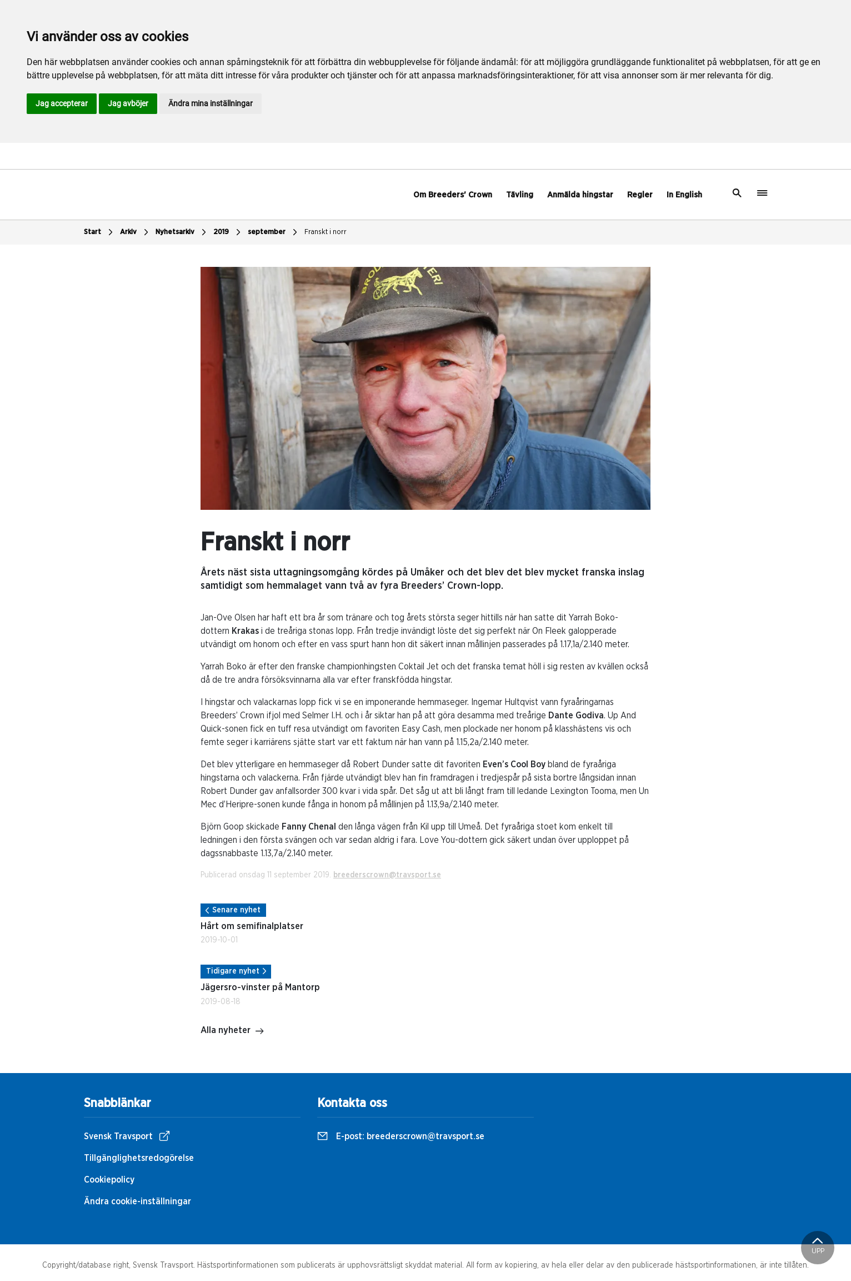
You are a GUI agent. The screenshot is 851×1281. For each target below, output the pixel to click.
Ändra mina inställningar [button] (210, 103)
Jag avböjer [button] (128, 103)
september (274, 232)
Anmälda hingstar (580, 195)
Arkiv (135, 232)
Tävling (519, 195)
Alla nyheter (232, 1031)
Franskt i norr (325, 232)
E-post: (400, 1136)
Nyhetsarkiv (182, 232)
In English (684, 195)
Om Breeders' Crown (452, 195)
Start (100, 232)
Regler (640, 195)
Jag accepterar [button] (62, 103)
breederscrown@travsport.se (387, 875)
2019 (228, 232)
